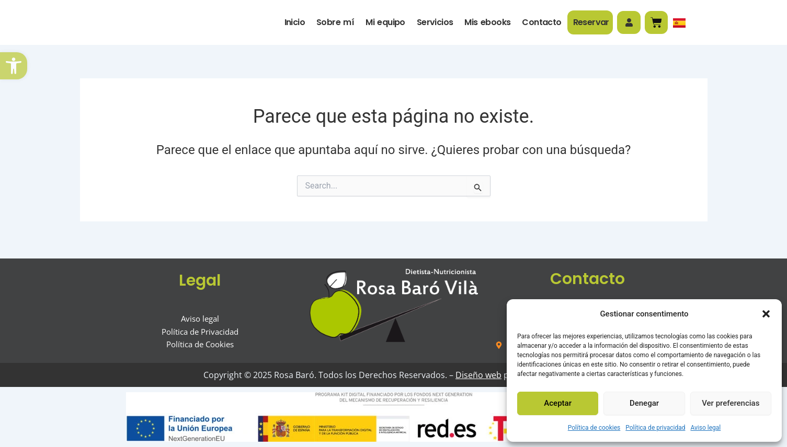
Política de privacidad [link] (655, 427)
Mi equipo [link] (384, 24)
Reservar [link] (590, 24)
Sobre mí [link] (334, 24)
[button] (766, 310)
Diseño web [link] (475, 375)
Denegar (644, 403)
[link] (13, 65)
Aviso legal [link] (705, 427)
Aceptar (558, 403)
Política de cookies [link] (594, 427)
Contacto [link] (540, 24)
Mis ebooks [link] (486, 24)
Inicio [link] (293, 24)
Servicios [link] (433, 24)
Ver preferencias (730, 403)
